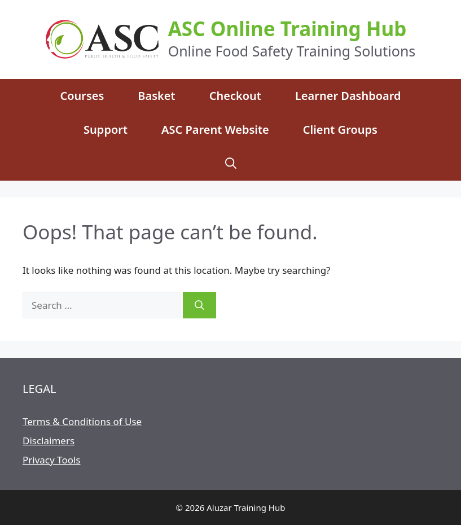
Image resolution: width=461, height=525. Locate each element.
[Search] (199, 305)
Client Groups (340, 129)
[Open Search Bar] (230, 164)
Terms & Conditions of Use (82, 421)
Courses (82, 95)
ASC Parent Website (215, 129)
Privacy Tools (51, 459)
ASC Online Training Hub (287, 28)
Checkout (235, 95)
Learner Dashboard (348, 95)
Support (106, 129)
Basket (156, 95)
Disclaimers (48, 440)
